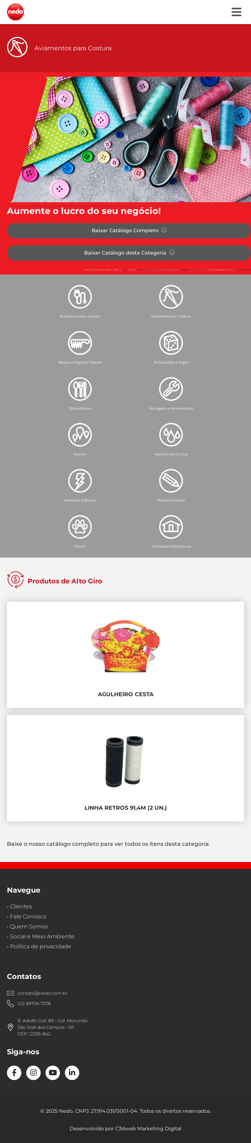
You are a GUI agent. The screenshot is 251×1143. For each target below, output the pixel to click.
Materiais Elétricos (80, 500)
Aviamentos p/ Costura (171, 316)
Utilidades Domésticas (171, 546)
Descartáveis (80, 408)
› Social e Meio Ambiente (40, 936)
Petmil (80, 546)
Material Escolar (171, 500)
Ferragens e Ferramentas (171, 408)
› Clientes (19, 906)
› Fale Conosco (27, 916)
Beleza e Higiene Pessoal (80, 362)
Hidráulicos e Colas (171, 454)
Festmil (80, 454)
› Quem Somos (27, 926)
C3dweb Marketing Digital (148, 1128)
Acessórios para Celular (80, 316)
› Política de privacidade (39, 946)
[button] (236, 12)
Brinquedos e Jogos (171, 362)
